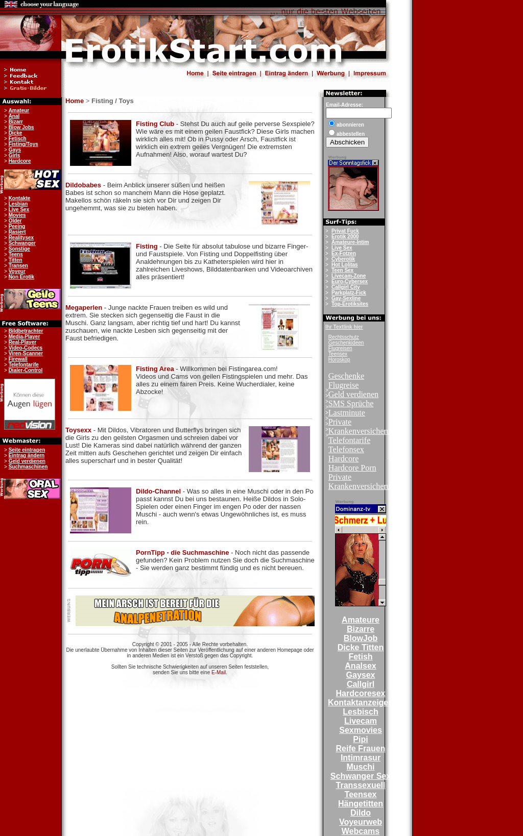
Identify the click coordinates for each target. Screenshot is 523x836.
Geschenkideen (346, 343)
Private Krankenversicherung (363, 426)
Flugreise (343, 385)
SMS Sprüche (350, 403)
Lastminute (346, 412)
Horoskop (339, 359)
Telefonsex (346, 449)
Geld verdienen (353, 394)
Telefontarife (349, 440)
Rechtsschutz (343, 337)
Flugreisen (340, 348)
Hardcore (343, 458)
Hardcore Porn (352, 467)
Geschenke (346, 376)
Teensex (337, 354)
